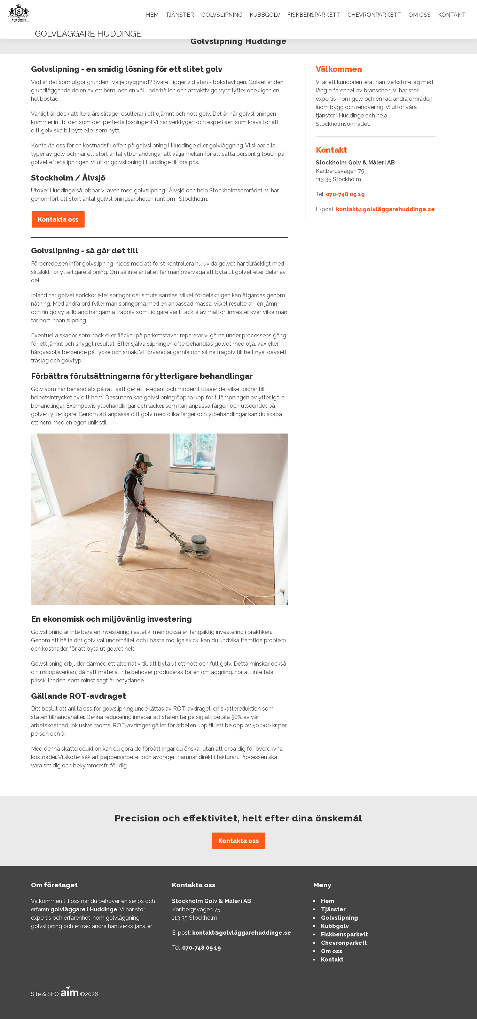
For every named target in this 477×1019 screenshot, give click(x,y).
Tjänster (180, 15)
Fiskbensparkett (313, 15)
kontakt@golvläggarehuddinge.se (385, 209)
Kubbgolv (265, 15)
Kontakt (451, 15)
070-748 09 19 (345, 194)
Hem (152, 15)
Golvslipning (221, 15)
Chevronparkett (374, 15)
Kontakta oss (58, 219)
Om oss (419, 15)
